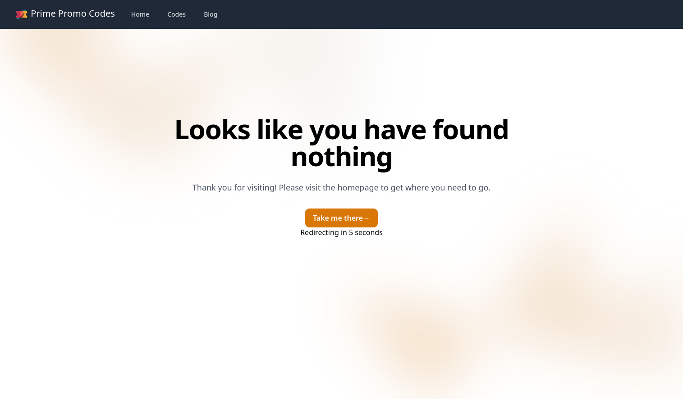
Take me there (341, 218)
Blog (210, 14)
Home (140, 14)
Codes (176, 14)
